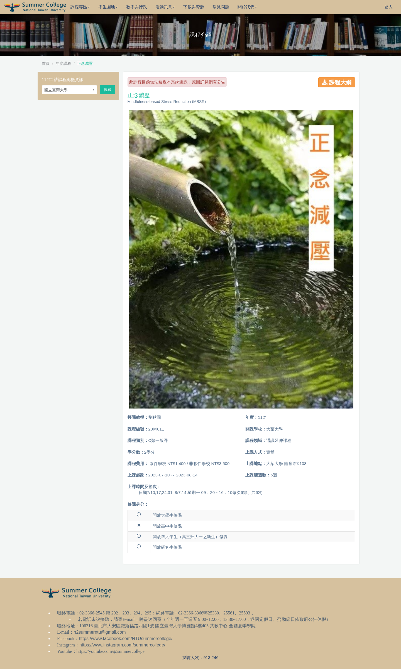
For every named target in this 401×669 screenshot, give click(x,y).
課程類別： (138, 440)
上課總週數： (257, 475)
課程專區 (80, 6)
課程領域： (255, 440)
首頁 (46, 63)
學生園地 (108, 6)
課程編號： (138, 429)
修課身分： (138, 504)
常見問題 (220, 6)
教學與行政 (136, 6)
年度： (251, 417)
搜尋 (107, 89)
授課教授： (138, 417)
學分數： (136, 452)
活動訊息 (165, 6)
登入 (388, 6)
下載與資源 (193, 6)
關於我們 (247, 6)
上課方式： (255, 452)
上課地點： (255, 463)
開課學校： (255, 429)
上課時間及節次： (144, 486)
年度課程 (63, 63)
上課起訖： (138, 475)
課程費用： (138, 463)
